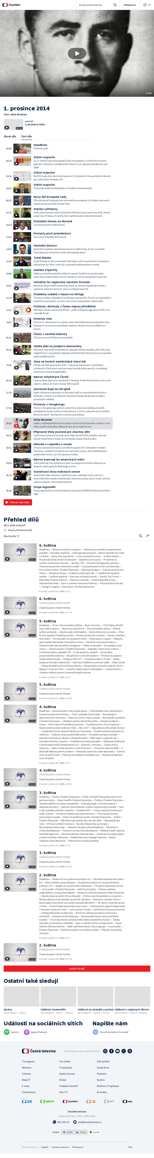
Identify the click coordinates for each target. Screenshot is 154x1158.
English (45, 1156)
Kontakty (102, 1101)
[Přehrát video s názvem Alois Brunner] (77, 53)
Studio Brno (103, 1076)
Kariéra (101, 1088)
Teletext (26, 1082)
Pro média (64, 1070)
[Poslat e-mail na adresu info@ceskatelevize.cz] (87, 1131)
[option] (67, 1141)
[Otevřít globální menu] (147, 5)
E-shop (25, 1095)
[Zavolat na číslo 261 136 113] (61, 1131)
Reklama (26, 1076)
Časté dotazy (29, 1101)
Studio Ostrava (67, 1082)
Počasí (62, 1088)
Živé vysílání (103, 1070)
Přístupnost (77, 1156)
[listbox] (81, 1141)
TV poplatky (65, 1076)
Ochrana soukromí (60, 1156)
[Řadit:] (147, 544)
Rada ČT (26, 1088)
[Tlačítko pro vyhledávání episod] (140, 545)
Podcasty (101, 1082)
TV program (28, 1070)
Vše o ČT (63, 1101)
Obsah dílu (10, 145)
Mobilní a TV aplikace (108, 1095)
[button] (77, 53)
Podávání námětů (68, 1095)
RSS (130, 1156)
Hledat (114, 6)
